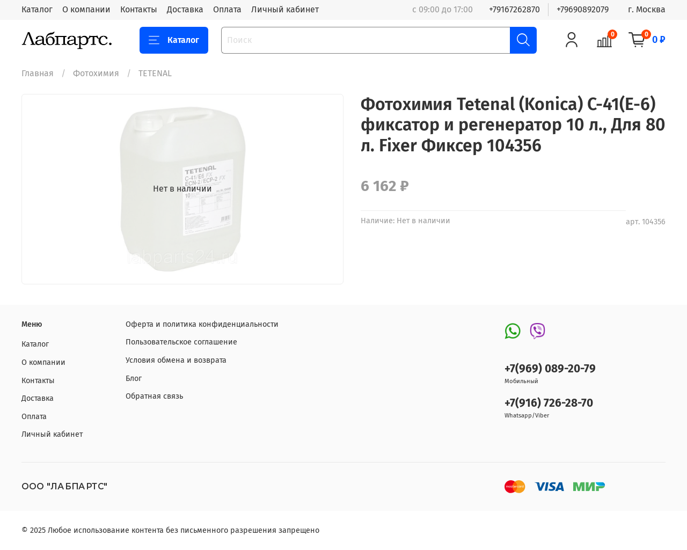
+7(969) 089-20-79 (550, 369)
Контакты (138, 9)
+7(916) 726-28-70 (549, 403)
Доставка (185, 9)
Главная (37, 73)
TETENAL (155, 73)
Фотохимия (96, 73)
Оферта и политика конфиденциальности (202, 324)
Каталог (37, 9)
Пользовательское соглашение (181, 342)
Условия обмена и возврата (176, 360)
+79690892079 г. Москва (611, 9)
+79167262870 (514, 9)
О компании (86, 9)
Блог (134, 378)
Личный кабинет (285, 9)
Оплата (227, 9)
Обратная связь (154, 396)
